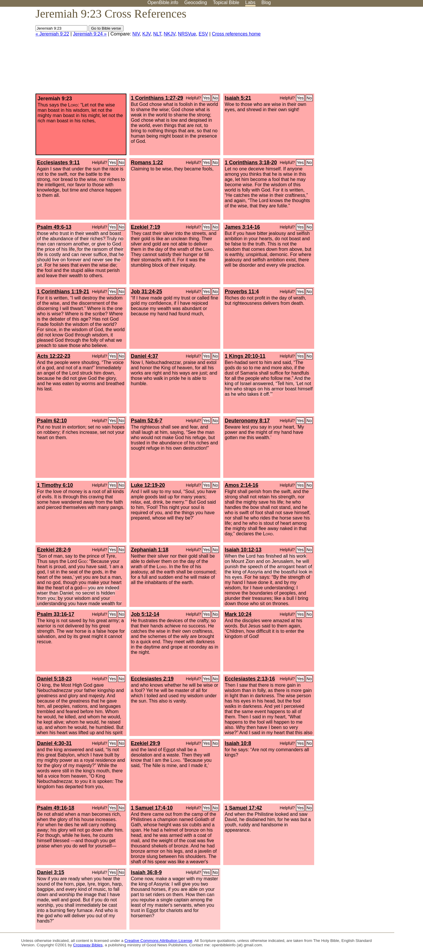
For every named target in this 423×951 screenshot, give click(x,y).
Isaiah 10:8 (238, 743)
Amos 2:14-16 (241, 485)
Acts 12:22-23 (53, 356)
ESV (203, 33)
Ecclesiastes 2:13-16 (250, 679)
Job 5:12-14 (145, 614)
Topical (226, 2)
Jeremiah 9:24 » (90, 33)
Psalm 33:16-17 (55, 614)
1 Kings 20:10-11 (245, 356)
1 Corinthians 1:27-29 (157, 98)
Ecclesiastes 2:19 (152, 679)
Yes (206, 98)
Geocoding (195, 2)
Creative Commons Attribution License (158, 940)
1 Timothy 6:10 (55, 485)
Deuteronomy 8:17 (247, 421)
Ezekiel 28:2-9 (54, 550)
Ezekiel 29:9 (145, 743)
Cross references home (236, 33)
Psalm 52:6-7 (147, 421)
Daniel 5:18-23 (54, 679)
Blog (266, 2)
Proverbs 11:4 (242, 292)
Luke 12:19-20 (148, 485)
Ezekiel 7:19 (145, 227)
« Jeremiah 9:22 (52, 33)
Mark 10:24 (238, 614)
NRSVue (187, 33)
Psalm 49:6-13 (54, 227)
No (215, 98)
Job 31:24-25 (146, 292)
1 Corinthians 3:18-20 (251, 162)
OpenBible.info (163, 2)
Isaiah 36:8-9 (146, 872)
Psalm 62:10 (52, 421)
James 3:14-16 (242, 227)
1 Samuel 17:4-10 (152, 808)
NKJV (169, 33)
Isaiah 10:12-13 (243, 550)
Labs (250, 2)
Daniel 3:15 (50, 872)
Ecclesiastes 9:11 (58, 162)
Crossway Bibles (87, 945)
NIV (136, 33)
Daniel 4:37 (144, 356)
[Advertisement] (364, 52)
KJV (146, 33)
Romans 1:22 (147, 162)
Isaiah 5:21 (238, 98)
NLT (157, 33)
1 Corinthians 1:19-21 (63, 292)
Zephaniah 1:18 (149, 550)
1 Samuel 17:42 (243, 808)
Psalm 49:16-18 (55, 808)
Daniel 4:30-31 (54, 743)
